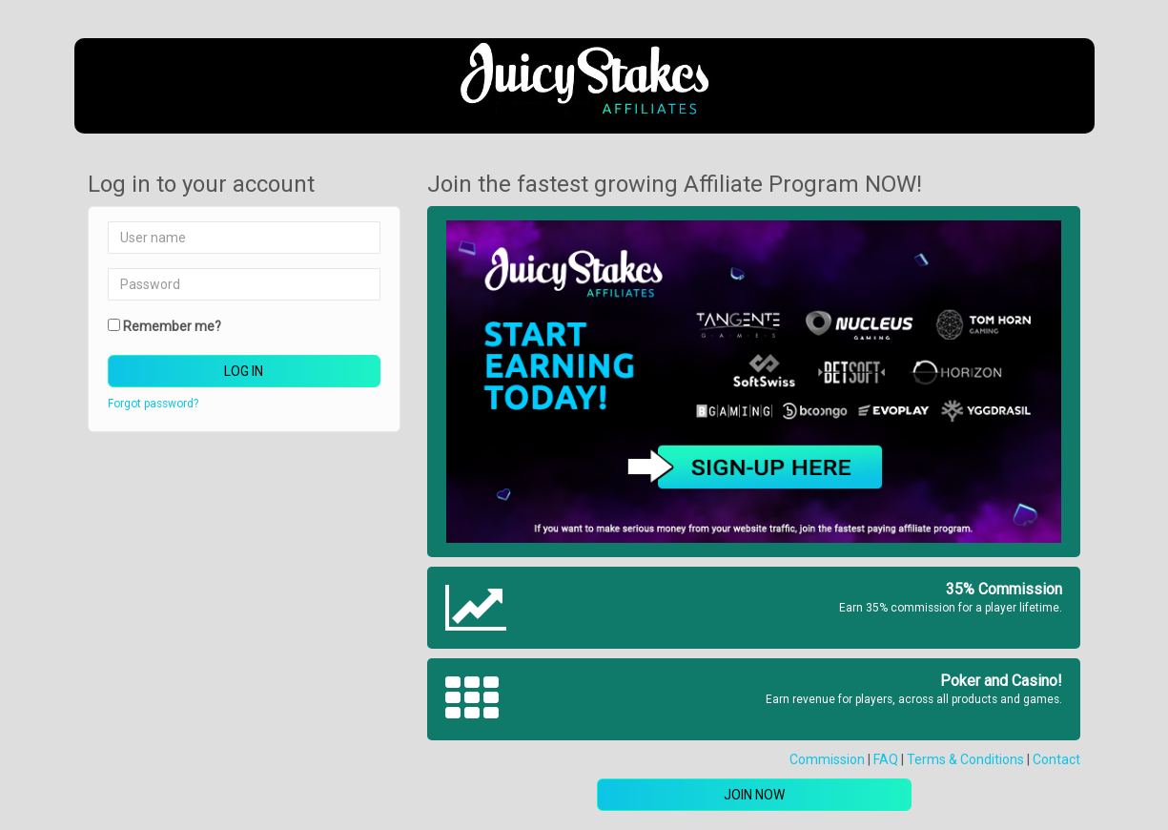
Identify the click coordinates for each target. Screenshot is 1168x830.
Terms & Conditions (965, 759)
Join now (754, 794)
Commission (827, 759)
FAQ (885, 759)
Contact (1056, 759)
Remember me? (172, 326)
